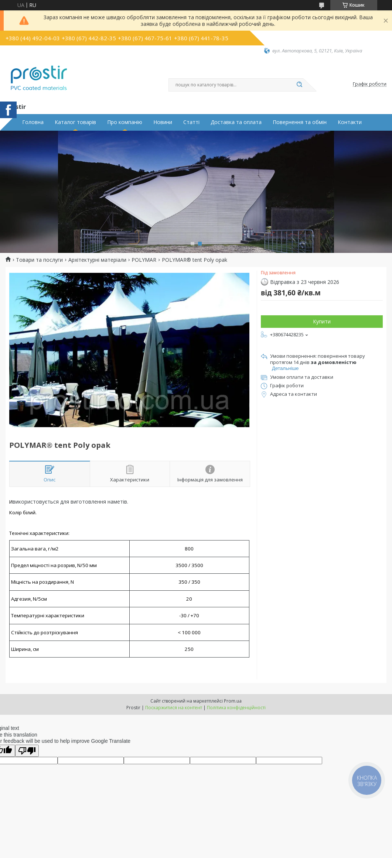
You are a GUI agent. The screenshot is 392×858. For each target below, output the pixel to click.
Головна (33, 122)
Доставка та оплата (236, 122)
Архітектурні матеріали (97, 260)
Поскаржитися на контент (173, 707)
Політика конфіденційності (236, 707)
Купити (322, 321)
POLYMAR (144, 260)
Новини (162, 122)
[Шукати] (299, 85)
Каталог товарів (75, 122)
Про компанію (124, 122)
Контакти (350, 122)
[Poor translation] (27, 751)
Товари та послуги (39, 260)
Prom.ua (233, 701)
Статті (191, 122)
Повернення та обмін (300, 122)
